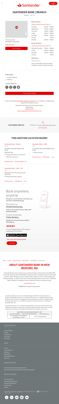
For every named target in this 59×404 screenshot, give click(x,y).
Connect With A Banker (29, 93)
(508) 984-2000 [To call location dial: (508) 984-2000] (9, 45)
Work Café (6, 358)
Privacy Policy (7, 391)
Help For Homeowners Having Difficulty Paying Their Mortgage (19, 369)
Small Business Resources (10, 383)
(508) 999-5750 (9, 152)
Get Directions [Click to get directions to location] (16, 48)
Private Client (7, 338)
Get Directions (9, 161)
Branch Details (19, 161)
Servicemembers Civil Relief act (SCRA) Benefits (15, 367)
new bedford (25, 260)
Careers (6, 348)
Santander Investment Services (26, 101)
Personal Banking (8, 330)
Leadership (6, 352)
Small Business (7, 334)
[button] (53, 3)
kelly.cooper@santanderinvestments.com (30, 111)
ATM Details (46, 157)
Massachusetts (17, 260)
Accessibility (19, 391)
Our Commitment (8, 350)
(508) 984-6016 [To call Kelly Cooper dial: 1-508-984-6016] (29, 109)
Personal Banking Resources (11, 381)
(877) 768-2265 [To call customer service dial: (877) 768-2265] (43, 128)
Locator (9, 260)
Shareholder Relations (9, 356)
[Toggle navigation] (2, 3)
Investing (6, 332)
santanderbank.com (29, 283)
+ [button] (25, 32)
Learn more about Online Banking (16, 239)
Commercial (7, 336)
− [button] (25, 34)
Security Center (7, 385)
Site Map (6, 387)
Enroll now (12, 243)
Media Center (7, 354)
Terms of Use (13, 391)
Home (4, 260)
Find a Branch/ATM (8, 379)
